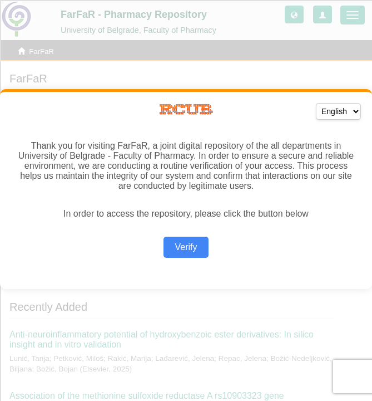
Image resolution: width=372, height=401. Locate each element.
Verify (186, 247)
